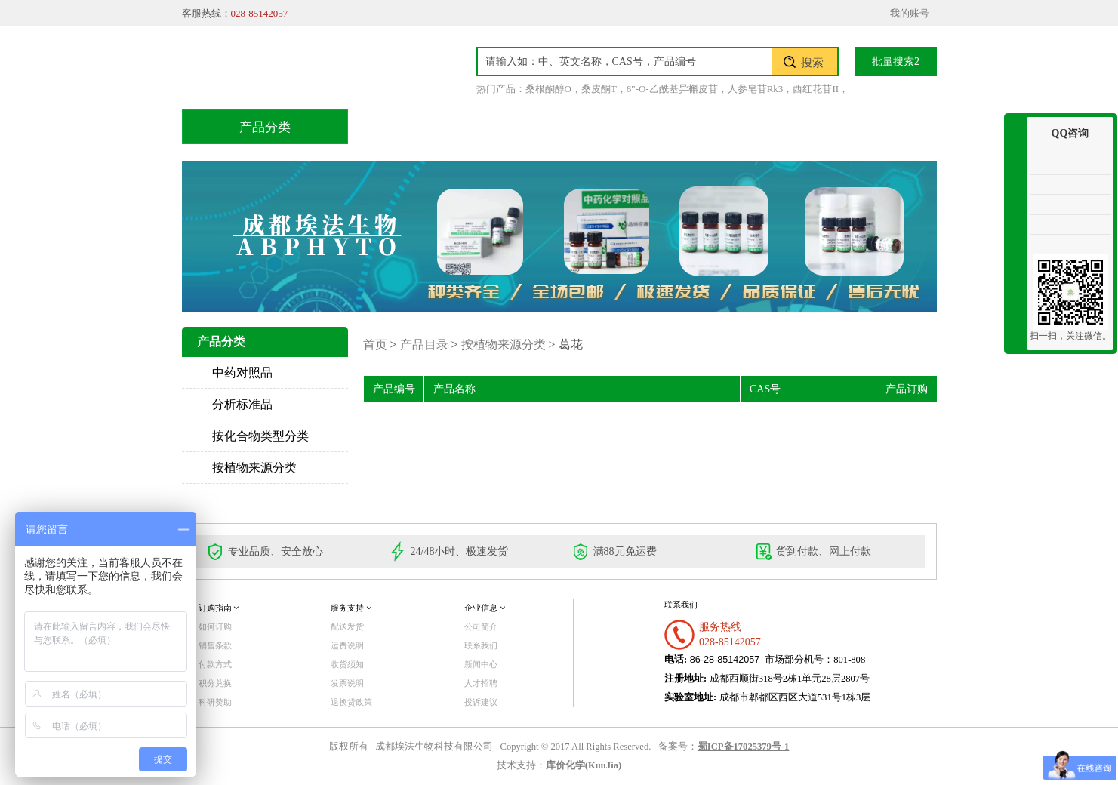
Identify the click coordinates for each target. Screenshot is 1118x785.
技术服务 (580, 126)
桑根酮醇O (548, 88)
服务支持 (351, 607)
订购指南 (219, 607)
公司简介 (480, 626)
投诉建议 (480, 701)
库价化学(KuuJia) (583, 765)
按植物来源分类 (254, 467)
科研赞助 (215, 701)
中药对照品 (242, 372)
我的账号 (909, 13)
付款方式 (215, 664)
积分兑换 (675, 126)
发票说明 (347, 683)
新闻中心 (480, 664)
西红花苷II (816, 88)
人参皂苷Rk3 (756, 88)
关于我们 (770, 126)
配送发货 (347, 626)
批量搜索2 (895, 61)
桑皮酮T (599, 88)
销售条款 (215, 645)
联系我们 (865, 126)
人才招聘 (480, 683)
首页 (400, 126)
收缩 (1015, 171)
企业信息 (484, 607)
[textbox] (625, 61)
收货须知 (347, 664)
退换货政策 (351, 701)
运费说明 (347, 645)
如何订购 (215, 626)
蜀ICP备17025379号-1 (744, 746)
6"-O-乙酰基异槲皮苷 (672, 88)
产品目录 (485, 126)
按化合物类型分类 (260, 435)
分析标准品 (242, 404)
